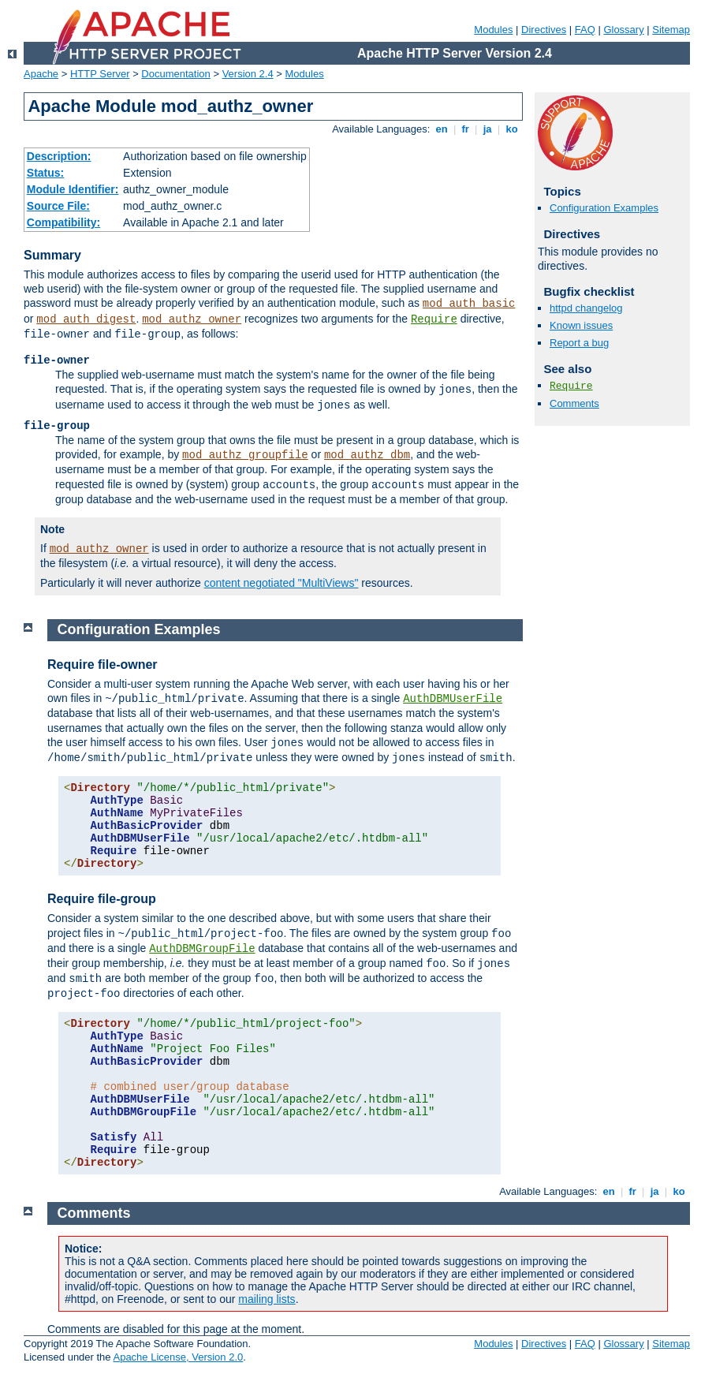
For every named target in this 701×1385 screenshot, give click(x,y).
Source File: (58, 206)
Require (434, 319)
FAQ (585, 29)
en (441, 129)
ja (487, 129)
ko (511, 129)
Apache (41, 74)
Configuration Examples (604, 208)
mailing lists (266, 1299)
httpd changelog (586, 308)
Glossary (623, 29)
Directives (543, 29)
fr (465, 129)
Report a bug (579, 343)
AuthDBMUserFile (452, 698)
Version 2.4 (248, 74)
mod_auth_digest (86, 319)
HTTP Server (100, 74)
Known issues (581, 325)
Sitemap (671, 29)
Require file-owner (102, 664)
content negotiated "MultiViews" (281, 583)
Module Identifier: (73, 189)
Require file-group (101, 898)
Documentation (175, 74)
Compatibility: (63, 222)
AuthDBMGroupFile (202, 949)
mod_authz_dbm (367, 455)
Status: (45, 172)
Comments (574, 403)
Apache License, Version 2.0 (178, 1357)
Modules (493, 29)
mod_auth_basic (469, 303)
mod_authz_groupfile (245, 455)
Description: (59, 156)
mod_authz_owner (191, 319)
